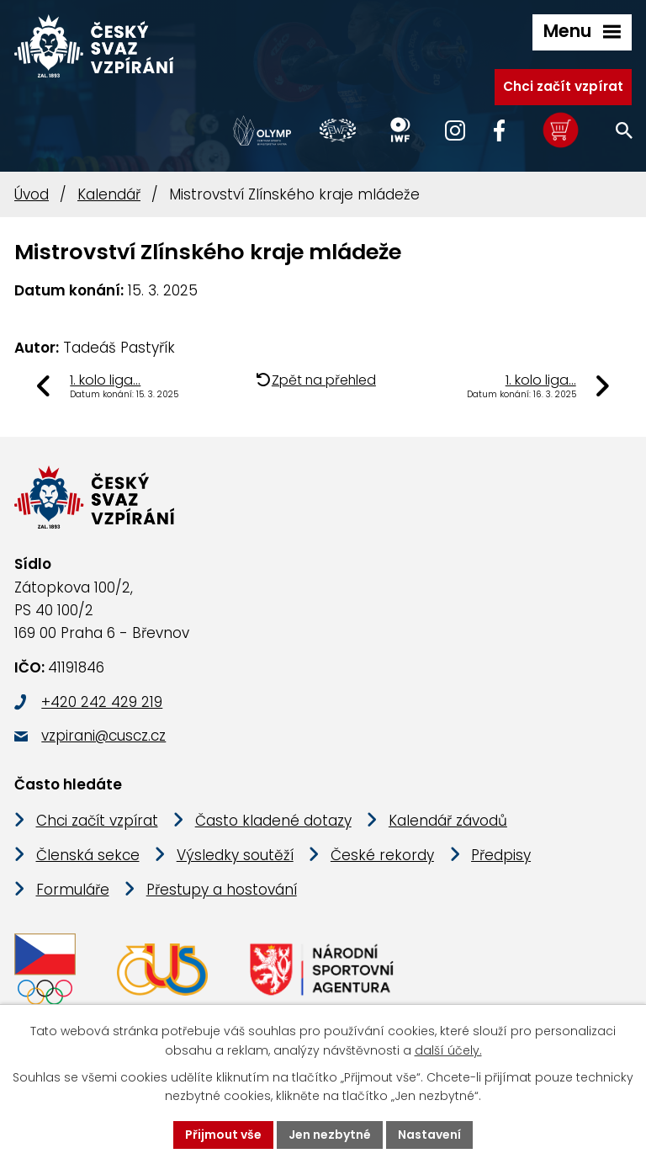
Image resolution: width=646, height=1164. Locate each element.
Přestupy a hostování (221, 890)
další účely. (448, 1050)
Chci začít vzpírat (563, 86)
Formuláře (72, 890)
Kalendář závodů (448, 821)
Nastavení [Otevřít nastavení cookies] (429, 1134)
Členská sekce (88, 855)
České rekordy (382, 855)
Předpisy (501, 855)
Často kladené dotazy (273, 821)
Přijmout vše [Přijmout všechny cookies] (223, 1134)
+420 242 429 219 (101, 702)
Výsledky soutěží (235, 855)
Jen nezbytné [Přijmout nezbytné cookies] (330, 1134)
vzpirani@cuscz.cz (103, 736)
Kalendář (108, 194)
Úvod (31, 194)
